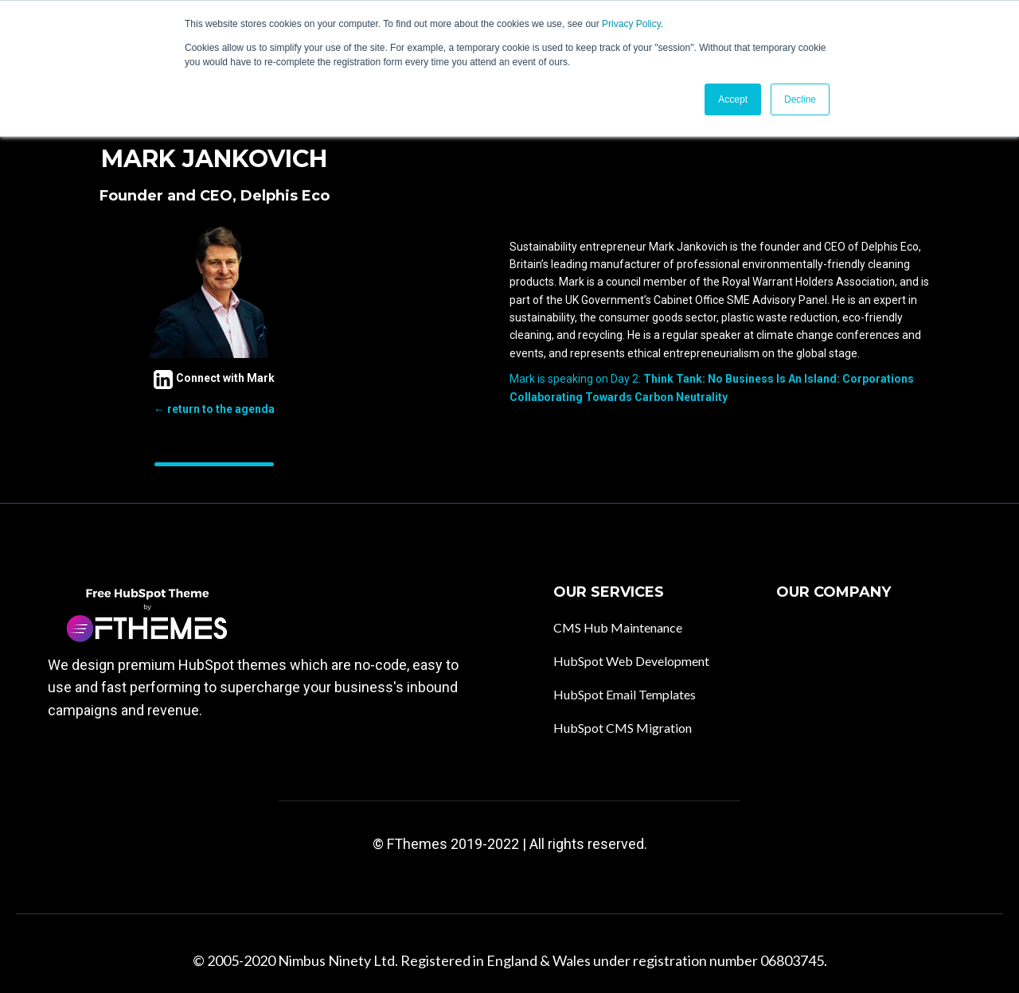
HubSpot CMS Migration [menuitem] (622, 727)
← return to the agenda (214, 409)
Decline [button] (800, 99)
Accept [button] (733, 99)
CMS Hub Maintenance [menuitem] (617, 627)
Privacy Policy (631, 23)
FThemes (417, 843)
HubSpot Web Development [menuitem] (631, 660)
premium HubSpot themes (202, 664)
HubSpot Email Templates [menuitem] (624, 694)
